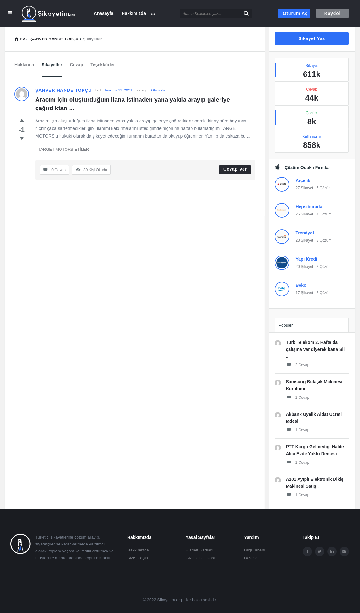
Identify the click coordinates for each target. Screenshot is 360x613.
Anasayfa (103, 13)
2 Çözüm (323, 266)
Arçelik (302, 180)
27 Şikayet (304, 188)
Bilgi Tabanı (254, 550)
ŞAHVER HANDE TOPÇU (63, 90)
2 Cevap (297, 364)
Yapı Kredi (306, 259)
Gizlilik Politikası (200, 558)
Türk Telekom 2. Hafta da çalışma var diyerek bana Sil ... (315, 349)
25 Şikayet (304, 214)
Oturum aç (295, 13)
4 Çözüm (323, 214)
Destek (250, 558)
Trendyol (304, 232)
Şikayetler (52, 64)
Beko (300, 285)
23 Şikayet (304, 240)
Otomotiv (158, 90)
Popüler (285, 325)
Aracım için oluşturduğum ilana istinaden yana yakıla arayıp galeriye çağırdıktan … (133, 103)
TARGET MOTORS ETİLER (63, 149)
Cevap (76, 64)
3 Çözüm (323, 240)
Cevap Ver (235, 169)
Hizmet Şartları (199, 550)
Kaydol (332, 13)
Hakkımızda (134, 13)
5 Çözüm (323, 188)
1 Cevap (297, 397)
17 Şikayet (304, 293)
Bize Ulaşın (137, 558)
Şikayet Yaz (311, 38)
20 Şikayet (304, 266)
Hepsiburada (308, 206)
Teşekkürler (102, 64)
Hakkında (24, 64)
